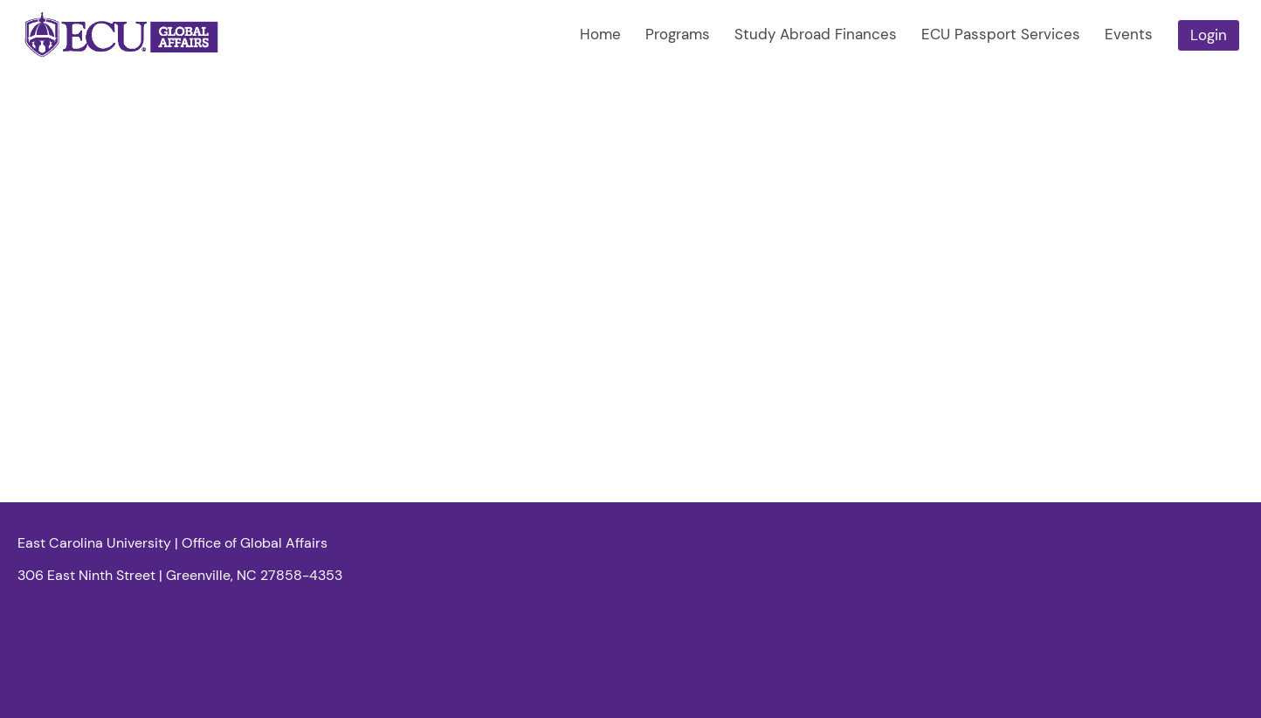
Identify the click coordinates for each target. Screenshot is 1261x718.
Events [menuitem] (1129, 34)
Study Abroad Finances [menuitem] (815, 34)
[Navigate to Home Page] (121, 35)
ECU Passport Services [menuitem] (1000, 34)
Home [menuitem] (600, 34)
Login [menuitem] (1208, 35)
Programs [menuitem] (677, 34)
